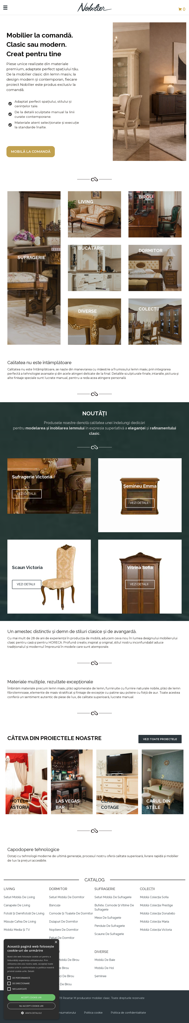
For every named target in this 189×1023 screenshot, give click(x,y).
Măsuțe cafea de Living (20, 921)
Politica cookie (93, 1012)
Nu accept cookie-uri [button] (31, 1006)
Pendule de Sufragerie (109, 926)
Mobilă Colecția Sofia (154, 897)
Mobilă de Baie (104, 960)
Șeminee (100, 976)
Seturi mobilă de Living (19, 897)
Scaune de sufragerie (109, 934)
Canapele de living (17, 905)
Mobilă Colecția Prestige (156, 905)
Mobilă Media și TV (17, 929)
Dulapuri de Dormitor (63, 921)
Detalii (31, 971)
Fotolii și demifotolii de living (24, 913)
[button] (27, 493)
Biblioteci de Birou (61, 976)
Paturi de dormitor (61, 938)
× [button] (55, 942)
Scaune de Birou (60, 984)
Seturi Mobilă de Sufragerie (112, 897)
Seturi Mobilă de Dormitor (66, 897)
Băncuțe (54, 905)
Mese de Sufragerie (107, 917)
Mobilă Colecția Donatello (157, 913)
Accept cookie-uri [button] (31, 997)
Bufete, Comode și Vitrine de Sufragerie (114, 907)
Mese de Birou (59, 968)
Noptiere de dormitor (63, 929)
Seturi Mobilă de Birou (64, 960)
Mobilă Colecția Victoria (156, 929)
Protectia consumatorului (59, 1012)
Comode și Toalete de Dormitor (71, 913)
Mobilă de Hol (104, 968)
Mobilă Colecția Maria (154, 921)
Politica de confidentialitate (128, 1012)
